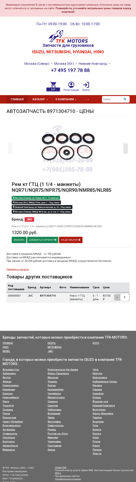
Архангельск (10, 445)
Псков (96, 441)
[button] (125, 148)
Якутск (7, 377)
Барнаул (8, 393)
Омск (6, 401)
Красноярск (100, 377)
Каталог (41, 99)
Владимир (54, 413)
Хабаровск (9, 373)
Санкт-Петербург (13, 421)
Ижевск (97, 385)
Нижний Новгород (104, 405)
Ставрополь (10, 433)
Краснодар (9, 417)
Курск (96, 445)
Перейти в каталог (17, 269)
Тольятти (8, 405)
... (87, 99)
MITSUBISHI (54, 347)
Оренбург (98, 393)
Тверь (51, 417)
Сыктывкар (54, 445)
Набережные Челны (105, 381)
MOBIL (6, 351)
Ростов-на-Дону (58, 433)
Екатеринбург (56, 389)
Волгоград (99, 409)
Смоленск (9, 437)
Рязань (52, 429)
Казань (97, 397)
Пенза (6, 413)
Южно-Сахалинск (58, 373)
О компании (67, 99)
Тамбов (97, 417)
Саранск (53, 401)
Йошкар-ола (100, 401)
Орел (96, 437)
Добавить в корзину (43, 240)
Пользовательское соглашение (68, 479)
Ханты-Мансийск (103, 413)
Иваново (53, 437)
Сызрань (8, 409)
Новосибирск (11, 397)
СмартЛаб (60, 467)
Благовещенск (12, 425)
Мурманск (9, 449)
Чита (95, 369)
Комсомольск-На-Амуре (63, 369)
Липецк (97, 449)
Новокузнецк (11, 385)
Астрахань (9, 429)
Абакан (7, 381)
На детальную (72, 240)
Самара (97, 389)
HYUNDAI (8, 343)
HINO (6, 347)
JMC (50, 351)
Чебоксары (54, 409)
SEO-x (58, 473)
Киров (51, 449)
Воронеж (98, 421)
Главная (17, 99)
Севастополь (56, 425)
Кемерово (9, 389)
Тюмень (52, 381)
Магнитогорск (56, 397)
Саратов (53, 405)
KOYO (96, 343)
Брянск (97, 429)
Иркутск (97, 373)
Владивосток (11, 369)
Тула (95, 425)
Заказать (19, 240)
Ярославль (54, 421)
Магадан (53, 377)
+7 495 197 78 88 (70, 70)
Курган (52, 385)
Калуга (97, 433)
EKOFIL (52, 343)
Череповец (54, 441)
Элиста (97, 453)
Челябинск (54, 393)
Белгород (9, 441)
